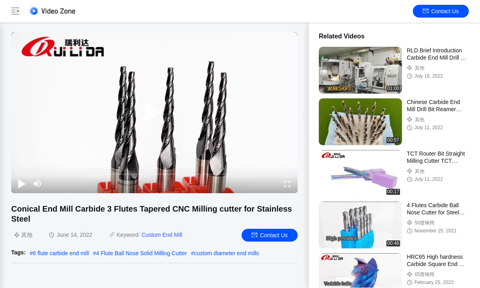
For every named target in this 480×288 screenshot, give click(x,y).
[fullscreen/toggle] (287, 184)
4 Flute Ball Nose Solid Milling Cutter (141, 253)
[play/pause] (22, 184)
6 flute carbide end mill (61, 253)
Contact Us (441, 11)
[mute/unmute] (38, 184)
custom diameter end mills (226, 253)
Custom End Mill (162, 235)
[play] (154, 112)
